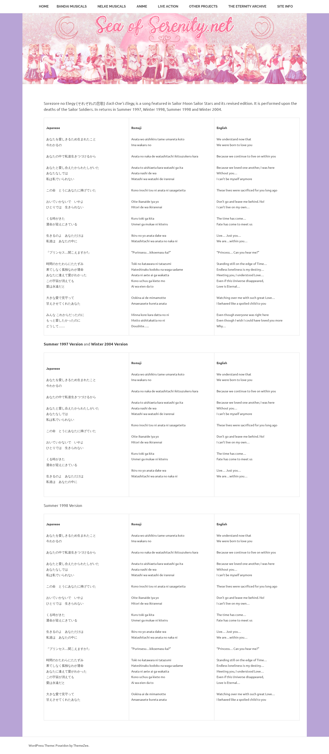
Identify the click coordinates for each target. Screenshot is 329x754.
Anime (144, 6)
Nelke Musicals (114, 6)
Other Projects (205, 6)
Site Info (287, 6)
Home (44, 6)
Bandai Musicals (74, 6)
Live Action (170, 6)
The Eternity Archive (249, 6)
